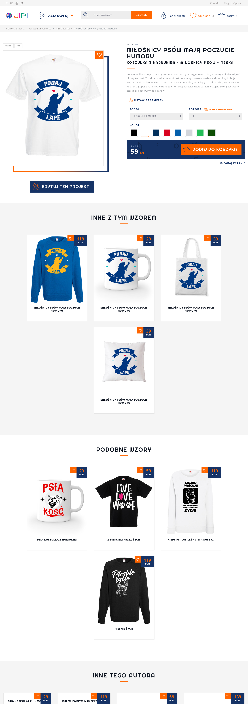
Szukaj (141, 15)
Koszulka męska (158, 116)
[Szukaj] (110, 15)
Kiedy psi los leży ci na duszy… (191, 539)
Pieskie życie (124, 568)
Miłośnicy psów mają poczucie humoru (56, 309)
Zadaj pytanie (232, 163)
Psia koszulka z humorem (57, 539)
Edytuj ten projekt (66, 186)
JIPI (136, 44)
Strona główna (15, 28)
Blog (226, 3)
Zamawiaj (59, 16)
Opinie (237, 3)
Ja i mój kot (124, 674)
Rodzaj (135, 109)
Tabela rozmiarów (220, 109)
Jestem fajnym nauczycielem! (124, 645)
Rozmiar (210, 109)
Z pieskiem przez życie (124, 539)
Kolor (135, 125)
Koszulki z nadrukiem (40, 28)
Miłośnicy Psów (64, 28)
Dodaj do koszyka (214, 149)
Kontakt (214, 3)
